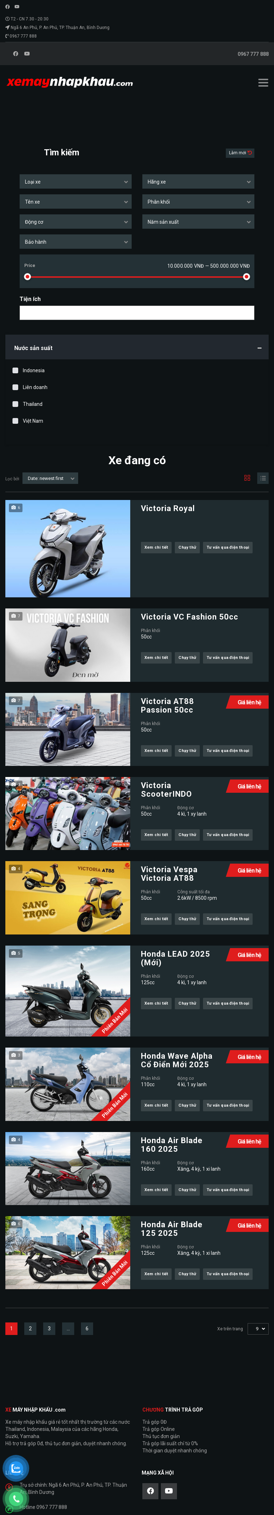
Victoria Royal (168, 508)
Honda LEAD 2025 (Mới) (175, 958)
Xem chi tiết (156, 547)
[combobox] (76, 181)
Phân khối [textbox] (159, 202)
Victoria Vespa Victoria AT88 (169, 874)
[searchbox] (28, 313)
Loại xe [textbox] (33, 182)
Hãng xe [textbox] (157, 182)
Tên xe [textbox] (32, 202)
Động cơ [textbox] (34, 222)
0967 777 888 (23, 36)
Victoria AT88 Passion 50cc (167, 705)
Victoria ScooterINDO (166, 789)
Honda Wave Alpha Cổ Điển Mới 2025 (177, 1060)
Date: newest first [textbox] (46, 478)
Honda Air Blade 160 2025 (172, 1145)
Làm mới (238, 152)
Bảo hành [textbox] (35, 242)
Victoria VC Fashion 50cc (189, 617)
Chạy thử (187, 547)
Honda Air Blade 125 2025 (172, 1229)
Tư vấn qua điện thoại (228, 547)
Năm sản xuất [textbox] (163, 222)
